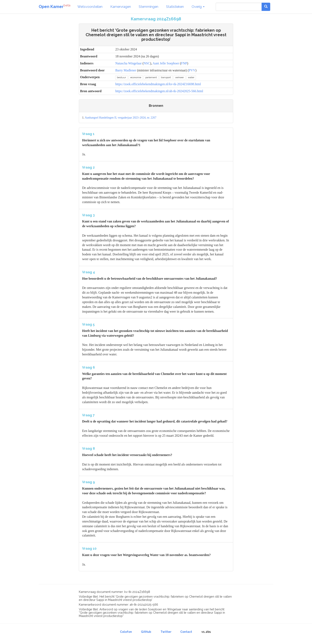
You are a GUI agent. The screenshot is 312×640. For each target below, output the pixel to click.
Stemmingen (148, 7)
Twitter (166, 631)
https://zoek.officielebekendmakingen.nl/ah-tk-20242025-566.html (159, 91)
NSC (147, 63)
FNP (184, 63)
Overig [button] (198, 7)
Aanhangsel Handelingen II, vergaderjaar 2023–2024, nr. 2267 (120, 117)
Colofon (126, 631)
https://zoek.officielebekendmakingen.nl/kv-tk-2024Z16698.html (158, 84)
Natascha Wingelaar (128, 63)
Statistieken (175, 7)
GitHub (146, 631)
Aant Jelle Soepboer (166, 63)
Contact (186, 631)
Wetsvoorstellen (89, 7)
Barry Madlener (125, 70)
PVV (192, 70)
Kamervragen (120, 7)
